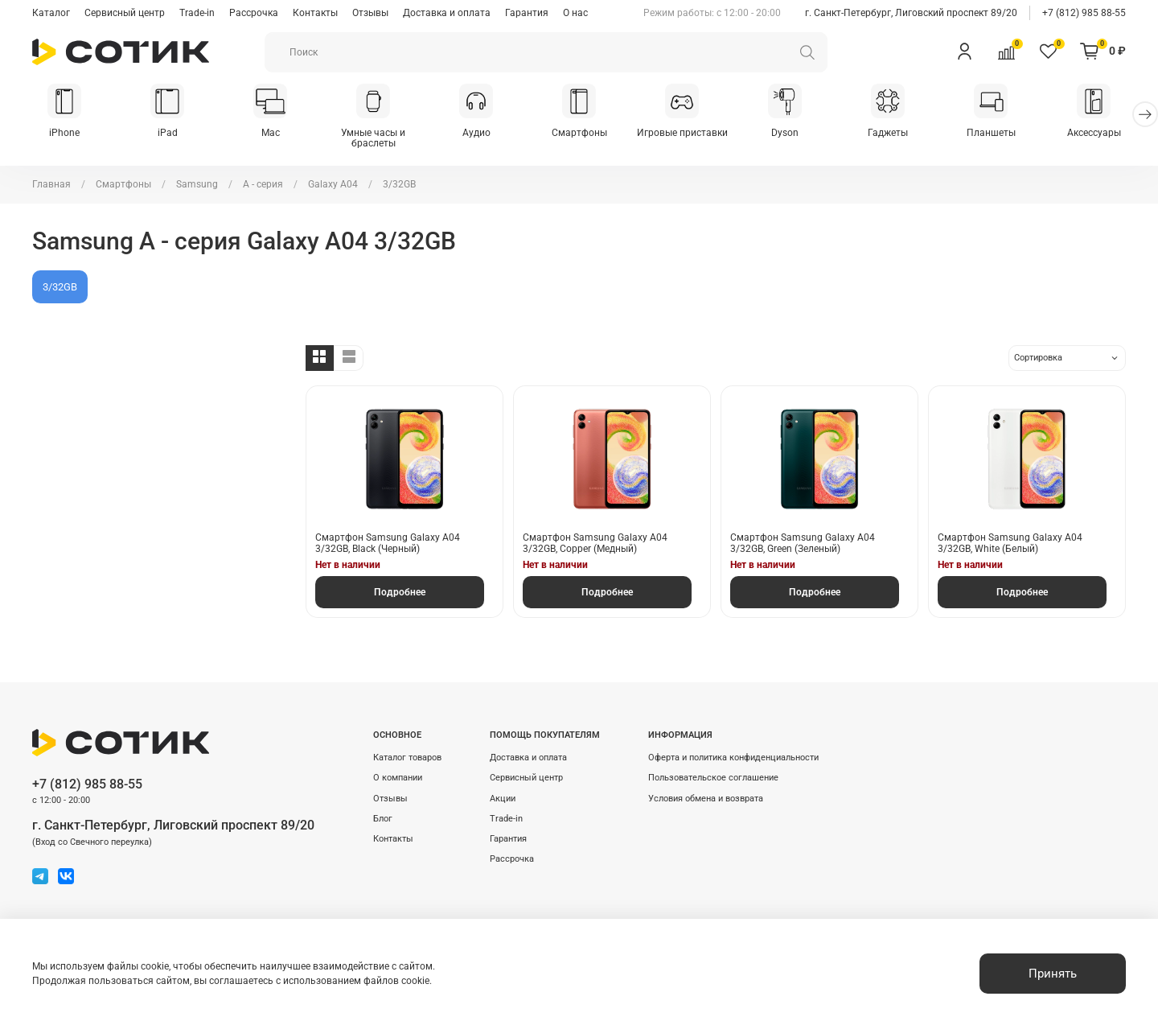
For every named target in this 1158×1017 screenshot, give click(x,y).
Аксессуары (1094, 132)
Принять (1053, 973)
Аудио (476, 132)
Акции (502, 798)
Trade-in (197, 13)
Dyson (785, 132)
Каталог (51, 13)
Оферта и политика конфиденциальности (733, 757)
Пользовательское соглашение (713, 777)
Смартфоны (579, 132)
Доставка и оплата (447, 13)
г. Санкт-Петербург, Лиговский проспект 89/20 (911, 13)
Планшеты (991, 132)
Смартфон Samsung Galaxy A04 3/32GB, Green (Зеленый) (802, 543)
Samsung (197, 184)
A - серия (263, 184)
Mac (270, 132)
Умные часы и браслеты (373, 138)
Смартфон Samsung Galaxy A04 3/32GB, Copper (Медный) (595, 543)
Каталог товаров (407, 757)
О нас (575, 13)
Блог (382, 818)
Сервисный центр (124, 13)
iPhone (64, 132)
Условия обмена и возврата (705, 798)
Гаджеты (888, 132)
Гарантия (526, 13)
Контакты (315, 13)
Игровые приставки (682, 132)
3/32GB (60, 287)
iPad (168, 132)
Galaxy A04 (333, 184)
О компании (397, 777)
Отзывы (370, 13)
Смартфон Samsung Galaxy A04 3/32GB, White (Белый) (1010, 543)
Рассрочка (253, 13)
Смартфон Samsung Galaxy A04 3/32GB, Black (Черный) (387, 543)
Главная (51, 184)
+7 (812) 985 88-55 (1084, 13)
